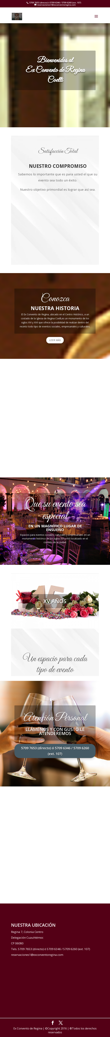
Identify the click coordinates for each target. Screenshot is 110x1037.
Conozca (55, 298)
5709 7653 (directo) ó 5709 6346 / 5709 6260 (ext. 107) (55, 751)
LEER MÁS (55, 340)
